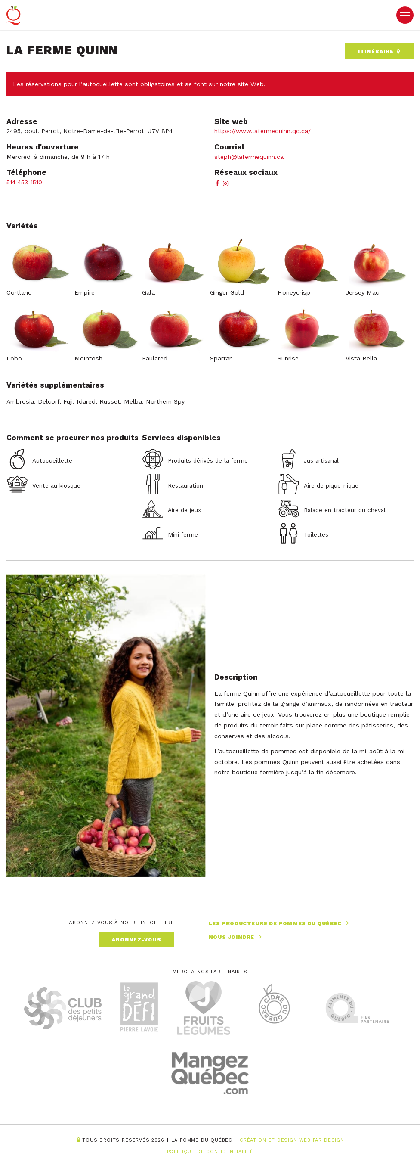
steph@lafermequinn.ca (249, 156)
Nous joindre (236, 937)
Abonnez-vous (136, 940)
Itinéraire (379, 51)
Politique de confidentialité (210, 1152)
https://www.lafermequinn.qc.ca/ (262, 130)
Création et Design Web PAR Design (292, 1140)
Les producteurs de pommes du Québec (280, 923)
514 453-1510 (24, 182)
